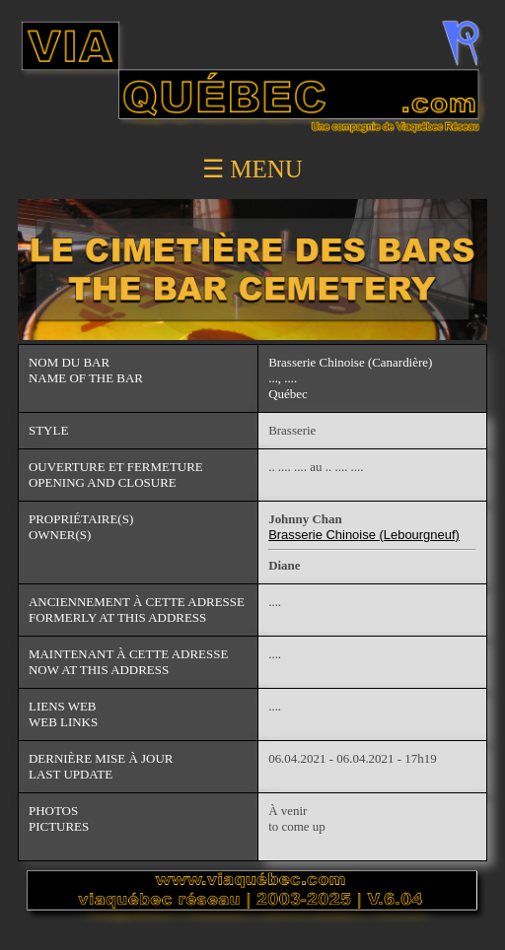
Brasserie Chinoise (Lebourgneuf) (364, 534)
